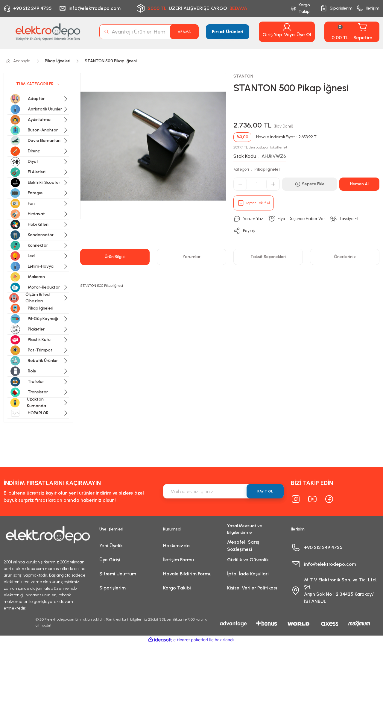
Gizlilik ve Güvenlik (248, 560)
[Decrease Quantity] (240, 184)
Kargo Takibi (177, 588)
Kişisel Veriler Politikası (252, 588)
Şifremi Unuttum (117, 574)
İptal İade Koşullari (248, 574)
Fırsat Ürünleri (227, 31)
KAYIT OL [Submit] (265, 491)
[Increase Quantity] (272, 184)
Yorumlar (191, 256)
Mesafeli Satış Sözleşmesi (243, 545)
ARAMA (184, 32)
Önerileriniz (345, 256)
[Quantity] (256, 184)
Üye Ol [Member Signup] (304, 34)
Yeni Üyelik (111, 545)
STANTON (243, 76)
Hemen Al (359, 184)
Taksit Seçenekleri (268, 256)
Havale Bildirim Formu (187, 574)
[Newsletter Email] (223, 491)
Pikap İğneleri (268, 169)
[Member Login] (287, 27)
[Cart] (351, 32)
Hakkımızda (176, 545)
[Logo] (48, 32)
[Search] (149, 31)
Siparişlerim (112, 588)
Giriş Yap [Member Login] (272, 34)
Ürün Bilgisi (115, 256)
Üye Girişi (109, 560)
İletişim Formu (178, 560)
